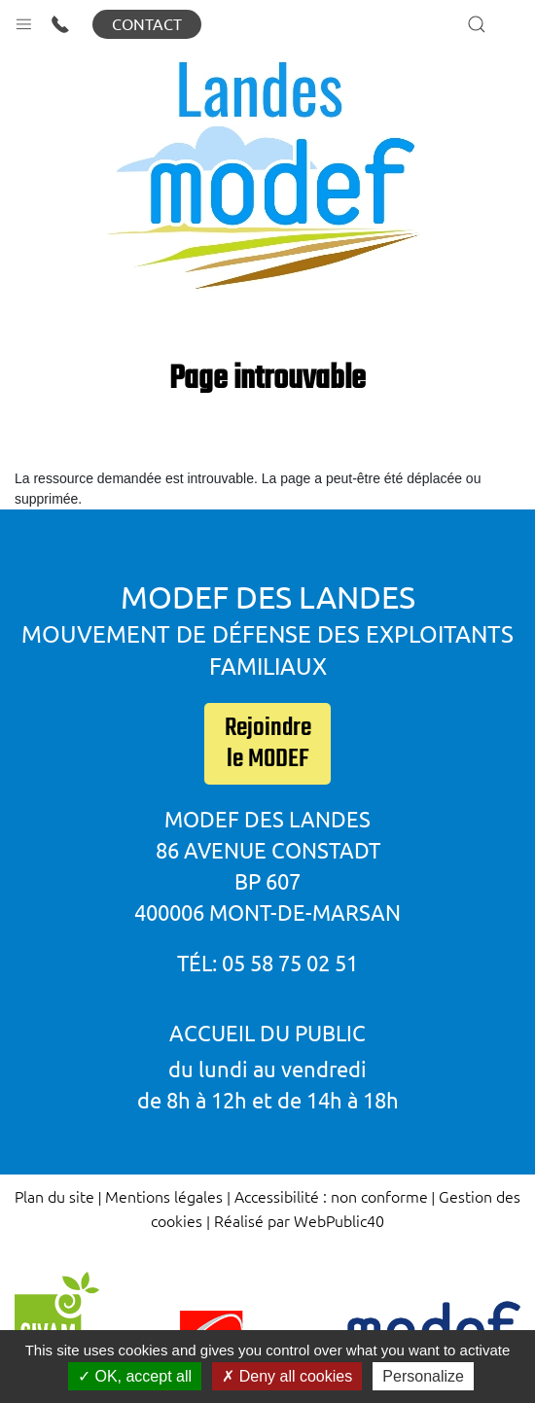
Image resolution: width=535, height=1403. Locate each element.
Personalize (423, 1376)
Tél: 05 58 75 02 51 (267, 963)
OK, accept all (135, 1376)
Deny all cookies (287, 1376)
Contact (147, 24)
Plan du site (54, 1196)
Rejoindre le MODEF (268, 744)
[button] (24, 20)
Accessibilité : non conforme (331, 1196)
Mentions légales (164, 1196)
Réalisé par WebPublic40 (299, 1220)
